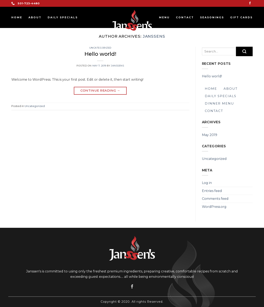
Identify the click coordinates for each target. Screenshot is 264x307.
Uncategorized (100, 47)
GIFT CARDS (241, 17)
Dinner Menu (219, 103)
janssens (154, 36)
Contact (185, 17)
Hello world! (100, 54)
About (34, 17)
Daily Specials (63, 17)
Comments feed (215, 199)
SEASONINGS (212, 17)
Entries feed (212, 191)
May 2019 (209, 135)
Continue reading (100, 90)
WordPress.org (214, 207)
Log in (207, 183)
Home (16, 17)
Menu (164, 17)
